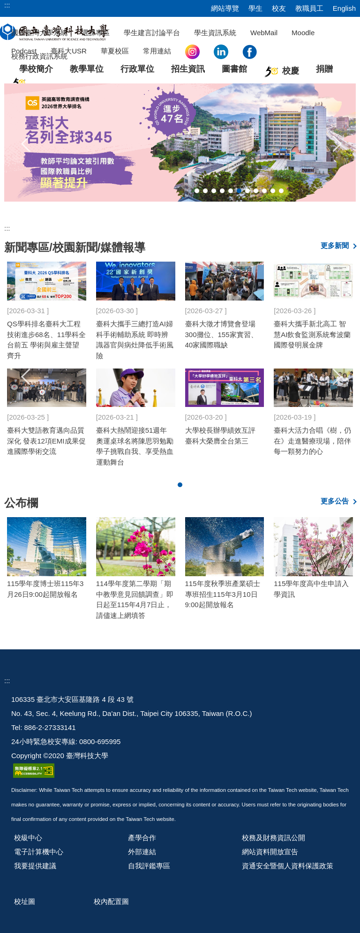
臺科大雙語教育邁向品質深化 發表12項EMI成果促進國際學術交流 (46, 440)
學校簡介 (36, 69)
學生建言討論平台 (152, 33)
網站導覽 (225, 8)
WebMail (264, 33)
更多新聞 (335, 245)
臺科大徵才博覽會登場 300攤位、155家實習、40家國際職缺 (221, 334)
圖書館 (234, 69)
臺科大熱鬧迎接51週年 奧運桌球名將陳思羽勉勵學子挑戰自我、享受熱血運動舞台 (134, 446)
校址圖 (24, 901)
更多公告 (335, 501)
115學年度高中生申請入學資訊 (311, 588)
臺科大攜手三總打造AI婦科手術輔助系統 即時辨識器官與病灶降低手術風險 (134, 340)
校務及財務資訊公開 (273, 838)
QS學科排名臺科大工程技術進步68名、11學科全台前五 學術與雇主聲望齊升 (46, 340)
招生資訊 (188, 69)
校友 (279, 8)
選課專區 (96, 33)
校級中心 (28, 838)
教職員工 (309, 8)
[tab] (197, 191)
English (344, 8)
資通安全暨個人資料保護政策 (287, 866)
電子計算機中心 (38, 852)
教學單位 (87, 69)
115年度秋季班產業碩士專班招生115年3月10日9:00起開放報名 (222, 594)
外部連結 (142, 852)
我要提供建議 (35, 866)
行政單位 (137, 69)
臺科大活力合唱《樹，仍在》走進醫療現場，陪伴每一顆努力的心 (312, 440)
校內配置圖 (111, 901)
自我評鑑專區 (149, 866)
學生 (255, 8)
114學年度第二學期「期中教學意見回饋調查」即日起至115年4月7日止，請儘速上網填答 (134, 599)
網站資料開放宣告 (270, 852)
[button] (26, 142)
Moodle (303, 33)
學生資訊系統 (215, 33)
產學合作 (142, 838)
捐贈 (324, 69)
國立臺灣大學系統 (39, 33)
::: (7, 5)
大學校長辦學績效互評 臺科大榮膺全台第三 (220, 435)
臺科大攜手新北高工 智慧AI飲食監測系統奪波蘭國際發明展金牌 (312, 334)
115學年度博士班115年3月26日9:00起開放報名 (45, 588)
